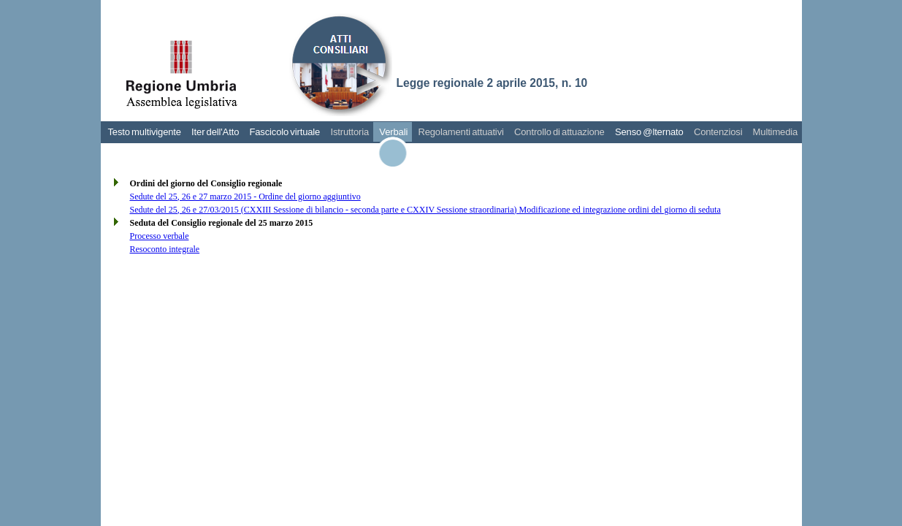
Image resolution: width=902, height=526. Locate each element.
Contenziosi (718, 131)
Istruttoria (349, 131)
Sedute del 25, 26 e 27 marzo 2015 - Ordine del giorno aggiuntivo (245, 196)
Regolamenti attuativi (460, 131)
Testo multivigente (144, 131)
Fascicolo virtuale (284, 131)
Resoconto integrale (165, 249)
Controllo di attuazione (559, 131)
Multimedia (775, 131)
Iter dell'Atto (215, 131)
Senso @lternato (649, 131)
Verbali (393, 131)
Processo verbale (159, 236)
